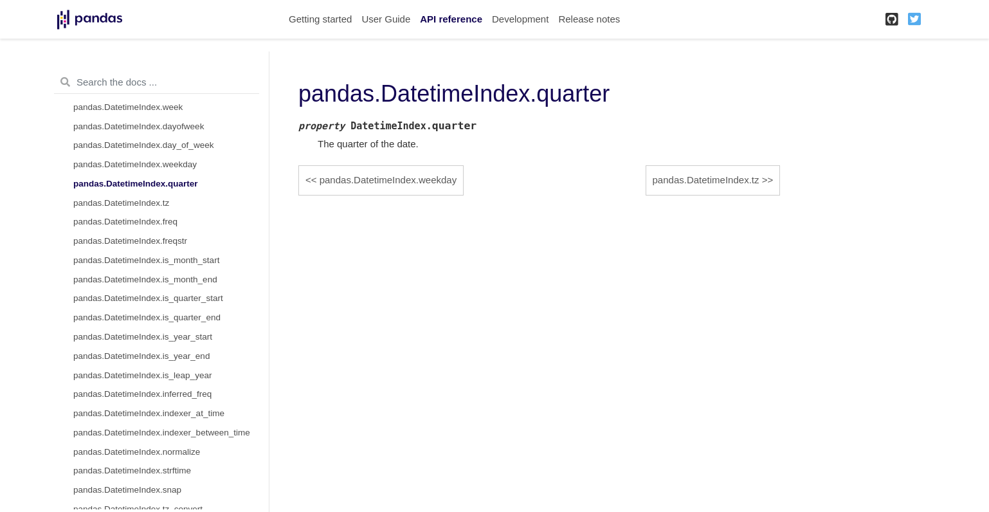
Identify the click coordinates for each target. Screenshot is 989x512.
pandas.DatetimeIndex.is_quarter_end (147, 317)
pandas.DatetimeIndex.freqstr (130, 241)
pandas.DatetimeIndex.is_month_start (146, 260)
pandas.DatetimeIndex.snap (127, 490)
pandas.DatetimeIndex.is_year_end (141, 356)
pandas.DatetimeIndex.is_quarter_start (148, 298)
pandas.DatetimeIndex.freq (125, 221)
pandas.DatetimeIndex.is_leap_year (142, 375)
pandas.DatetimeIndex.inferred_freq (142, 394)
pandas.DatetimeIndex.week (128, 107)
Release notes (589, 19)
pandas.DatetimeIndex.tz (121, 203)
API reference (451, 19)
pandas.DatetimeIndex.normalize (136, 452)
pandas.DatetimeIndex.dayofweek (138, 126)
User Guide (385, 19)
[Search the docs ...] (156, 82)
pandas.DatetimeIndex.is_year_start (142, 337)
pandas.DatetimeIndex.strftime (132, 470)
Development (520, 19)
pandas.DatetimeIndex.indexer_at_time (148, 413)
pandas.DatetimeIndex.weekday (135, 164)
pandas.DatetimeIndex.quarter (135, 183)
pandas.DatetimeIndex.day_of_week (143, 145)
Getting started (320, 19)
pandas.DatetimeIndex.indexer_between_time (161, 432)
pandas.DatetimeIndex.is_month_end (145, 279)
